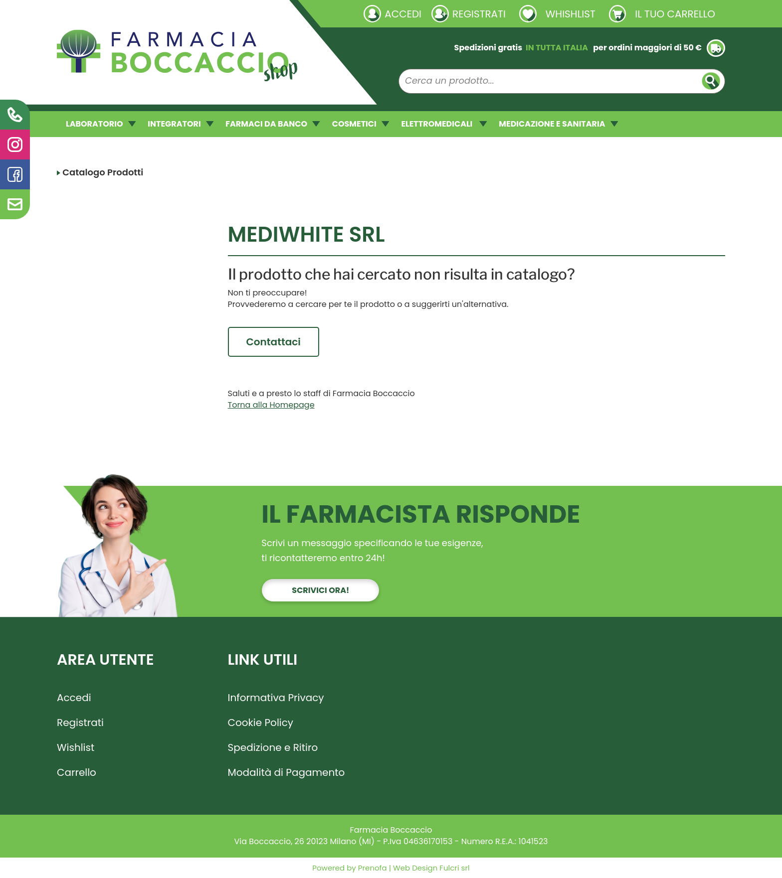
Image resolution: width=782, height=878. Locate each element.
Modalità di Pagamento (286, 772)
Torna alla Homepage (271, 405)
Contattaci (273, 342)
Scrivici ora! (320, 590)
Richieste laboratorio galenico (116, 13)
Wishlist (75, 747)
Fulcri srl (454, 868)
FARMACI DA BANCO (272, 124)
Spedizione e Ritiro (273, 747)
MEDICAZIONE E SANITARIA (558, 124)
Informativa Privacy (276, 698)
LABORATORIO (101, 124)
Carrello (76, 772)
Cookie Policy (261, 723)
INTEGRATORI (180, 124)
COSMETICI (361, 124)
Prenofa (371, 868)
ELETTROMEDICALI (444, 124)
